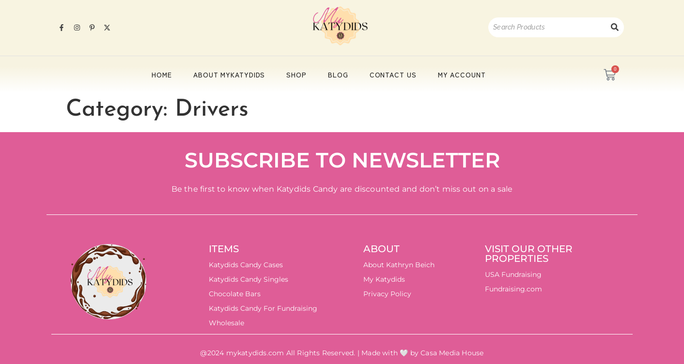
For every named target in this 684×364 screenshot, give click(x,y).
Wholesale (226, 322)
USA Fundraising (513, 274)
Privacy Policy (387, 293)
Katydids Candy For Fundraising (263, 308)
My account (462, 74)
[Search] (547, 27)
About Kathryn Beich (399, 264)
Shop (296, 74)
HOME (162, 74)
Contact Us (393, 74)
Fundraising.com (513, 289)
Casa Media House (451, 353)
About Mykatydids (229, 74)
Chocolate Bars (235, 293)
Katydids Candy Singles (248, 279)
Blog (338, 74)
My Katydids (384, 279)
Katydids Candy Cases (246, 264)
